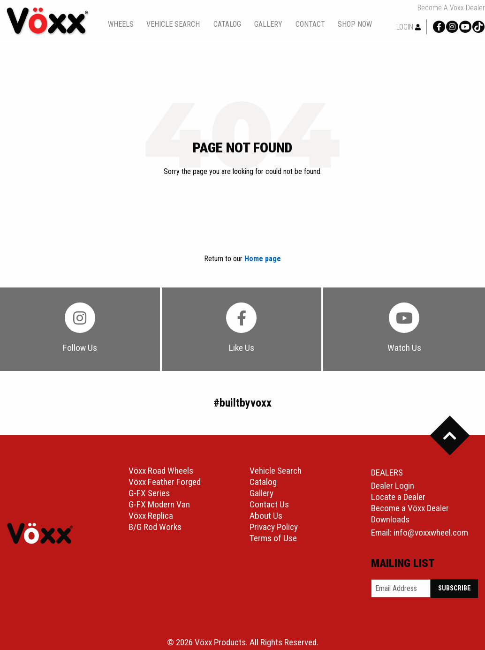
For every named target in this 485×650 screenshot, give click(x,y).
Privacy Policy (274, 527)
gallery (268, 24)
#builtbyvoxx (242, 402)
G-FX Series (149, 493)
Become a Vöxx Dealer (451, 8)
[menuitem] (120, 24)
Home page (262, 258)
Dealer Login (392, 485)
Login (408, 27)
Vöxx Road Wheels (161, 470)
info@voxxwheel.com (431, 532)
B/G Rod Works (155, 527)
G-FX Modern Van (159, 504)
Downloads (390, 519)
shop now (355, 24)
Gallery (261, 493)
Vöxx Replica (151, 515)
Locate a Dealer (398, 496)
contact (310, 24)
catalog (227, 24)
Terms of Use (273, 538)
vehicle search (173, 24)
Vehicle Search (276, 470)
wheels (121, 24)
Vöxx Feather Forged (165, 481)
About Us (266, 515)
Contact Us (269, 504)
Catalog (263, 481)
